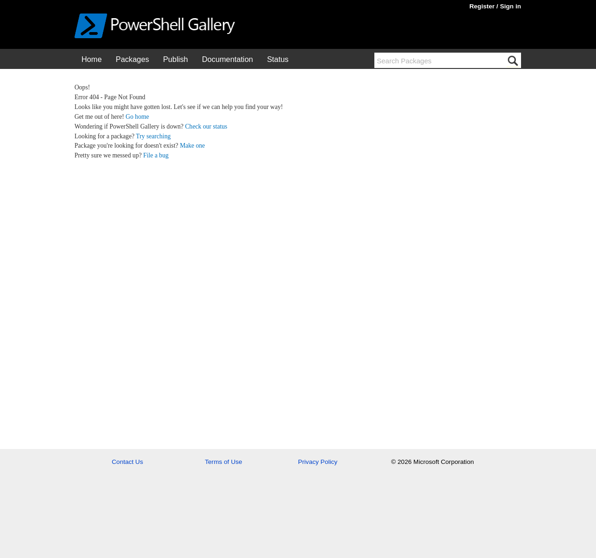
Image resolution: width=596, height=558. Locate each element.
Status (277, 59)
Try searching (153, 136)
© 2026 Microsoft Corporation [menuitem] (432, 461)
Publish (175, 59)
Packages (132, 59)
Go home (137, 116)
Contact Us (127, 461)
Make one (192, 145)
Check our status (206, 126)
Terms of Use (223, 461)
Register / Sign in (495, 6)
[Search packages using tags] (441, 60)
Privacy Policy (318, 461)
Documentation (227, 59)
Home (91, 59)
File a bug (156, 155)
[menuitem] (91, 58)
